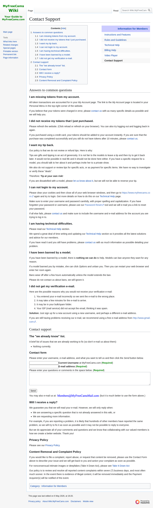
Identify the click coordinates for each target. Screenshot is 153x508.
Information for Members (133, 28)
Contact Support (113, 60)
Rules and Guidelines (115, 40)
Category (35, 488)
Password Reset (93, 205)
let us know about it (83, 181)
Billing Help (110, 50)
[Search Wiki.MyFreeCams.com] (136, 10)
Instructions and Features (117, 34)
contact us (96, 111)
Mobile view (88, 504)
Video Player (110, 55)
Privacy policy (34, 504)
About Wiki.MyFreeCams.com (55, 504)
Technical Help (111, 45)
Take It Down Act (120, 468)
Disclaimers (76, 504)
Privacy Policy (52, 447)
